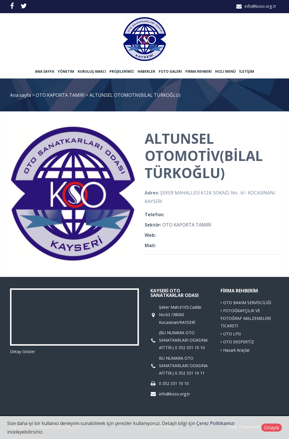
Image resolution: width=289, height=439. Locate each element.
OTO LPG (231, 333)
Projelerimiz (121, 71)
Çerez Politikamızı (215, 423)
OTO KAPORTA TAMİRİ (61, 95)
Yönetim (66, 71)
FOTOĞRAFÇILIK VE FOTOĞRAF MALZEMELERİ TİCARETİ (246, 318)
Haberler (146, 71)
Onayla (271, 427)
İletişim (246, 71)
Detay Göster (22, 351)
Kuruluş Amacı (92, 71)
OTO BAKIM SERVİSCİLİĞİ (246, 302)
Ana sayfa (44, 71)
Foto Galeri (170, 71)
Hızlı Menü (225, 71)
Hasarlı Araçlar (235, 350)
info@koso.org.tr (260, 6)
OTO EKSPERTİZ (237, 341)
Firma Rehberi (198, 71)
